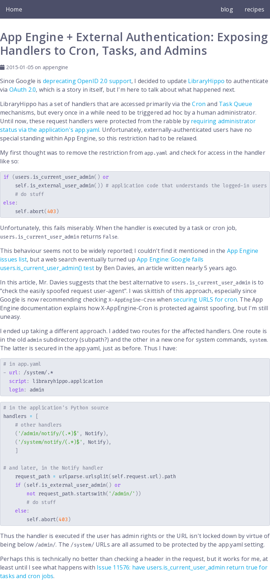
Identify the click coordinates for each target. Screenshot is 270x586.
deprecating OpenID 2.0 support (87, 81)
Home (14, 9)
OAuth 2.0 (22, 89)
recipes (254, 9)
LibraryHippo (206, 81)
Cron (199, 104)
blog (227, 9)
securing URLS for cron (205, 299)
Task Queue (235, 104)
